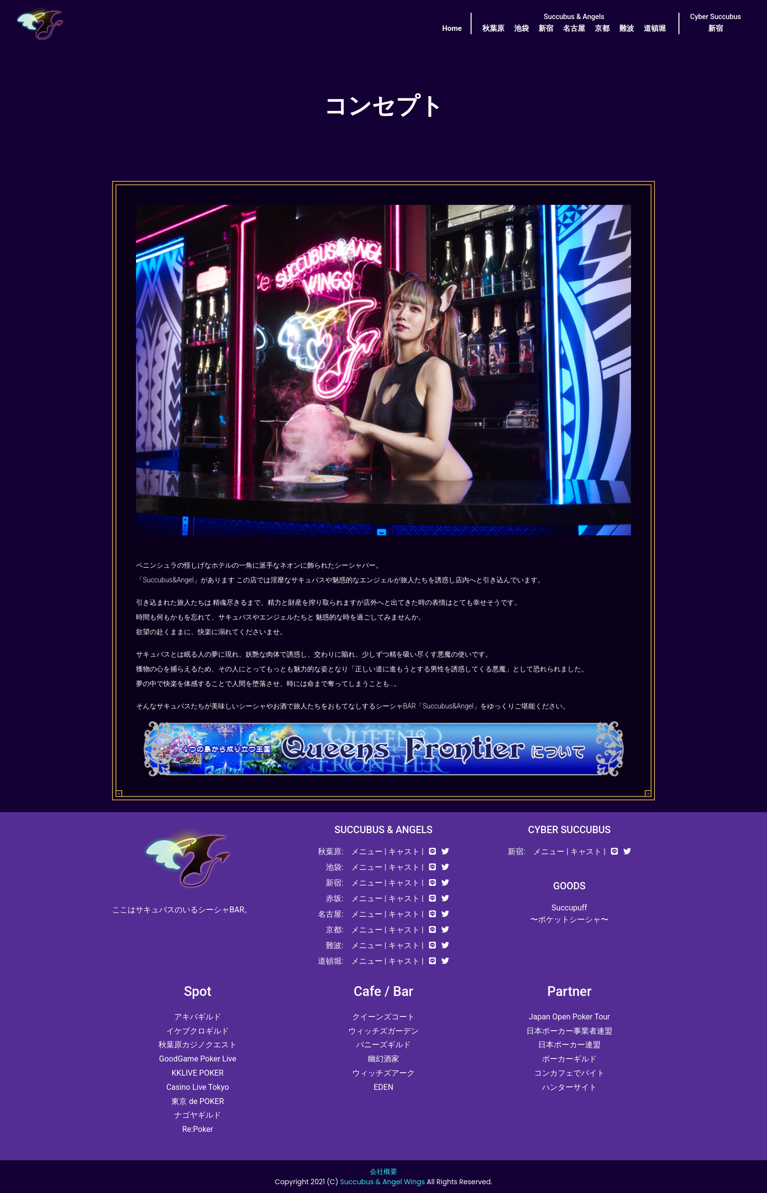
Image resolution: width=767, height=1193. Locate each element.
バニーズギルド (383, 1044)
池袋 (521, 28)
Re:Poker (197, 1129)
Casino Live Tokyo (197, 1087)
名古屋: (330, 914)
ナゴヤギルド (197, 1115)
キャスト (404, 851)
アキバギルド (197, 1016)
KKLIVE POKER (198, 1073)
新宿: (334, 882)
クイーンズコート (383, 1016)
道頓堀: (330, 961)
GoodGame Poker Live (197, 1058)
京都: (334, 929)
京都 (602, 28)
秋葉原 (493, 28)
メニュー (367, 851)
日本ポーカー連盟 (569, 1044)
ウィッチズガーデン (383, 1031)
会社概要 (383, 1171)
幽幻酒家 (383, 1058)
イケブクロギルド (197, 1031)
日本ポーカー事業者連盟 (569, 1031)
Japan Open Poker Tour (569, 1016)
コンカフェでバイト (569, 1073)
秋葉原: (330, 851)
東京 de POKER (197, 1101)
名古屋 (574, 28)
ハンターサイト (569, 1087)
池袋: (334, 867)
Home (452, 28)
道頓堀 (655, 28)
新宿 (546, 28)
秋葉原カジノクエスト (197, 1044)
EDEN (383, 1087)
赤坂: (334, 898)
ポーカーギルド (569, 1058)
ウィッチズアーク (383, 1073)
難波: (334, 945)
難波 (626, 28)
